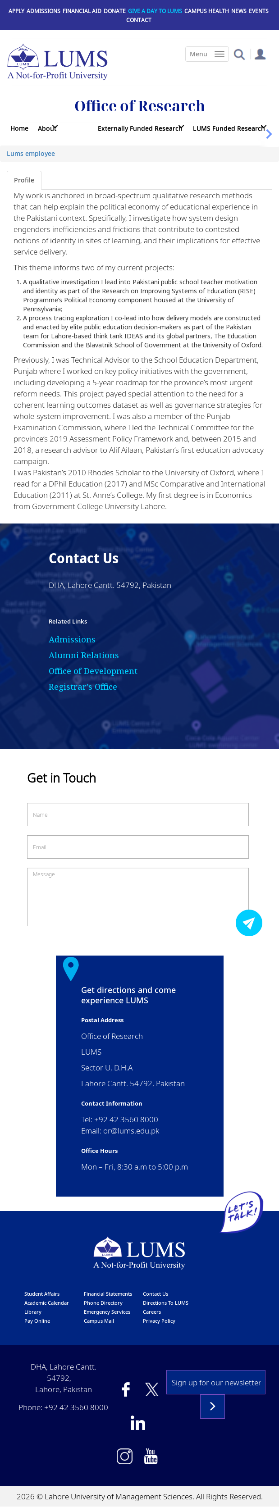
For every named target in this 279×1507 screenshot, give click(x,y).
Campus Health (206, 11)
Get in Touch (61, 777)
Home (19, 128)
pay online (37, 1320)
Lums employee (31, 153)
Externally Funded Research (140, 128)
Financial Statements (108, 1293)
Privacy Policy (159, 1320)
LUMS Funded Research (229, 128)
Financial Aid (82, 11)
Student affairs (41, 1293)
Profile (24, 180)
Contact (138, 20)
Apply (16, 11)
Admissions (43, 11)
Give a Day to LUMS (155, 11)
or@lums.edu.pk (131, 1130)
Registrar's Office (83, 686)
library (32, 1311)
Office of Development (93, 670)
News (239, 11)
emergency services (107, 1311)
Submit (251, 922)
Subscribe (212, 1406)
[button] (239, 54)
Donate (115, 11)
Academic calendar (46, 1302)
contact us (155, 1293)
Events (259, 11)
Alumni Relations (84, 655)
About (47, 128)
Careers (152, 1311)
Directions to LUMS (165, 1302)
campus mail (99, 1320)
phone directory (103, 1302)
